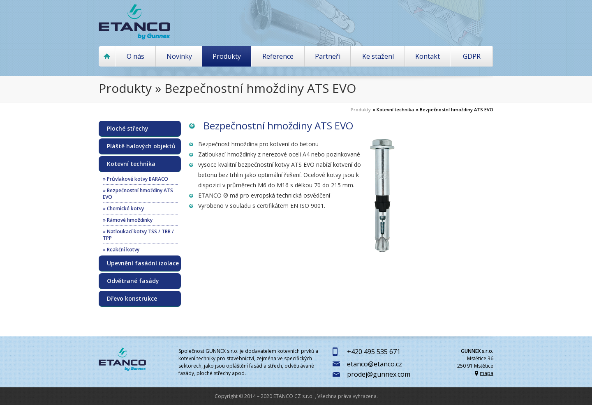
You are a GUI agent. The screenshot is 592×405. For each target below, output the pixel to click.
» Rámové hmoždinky (128, 219)
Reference (278, 56)
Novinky (179, 56)
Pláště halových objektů (141, 146)
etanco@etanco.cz (374, 363)
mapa (486, 373)
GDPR (472, 56)
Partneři (327, 56)
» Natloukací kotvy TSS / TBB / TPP (138, 235)
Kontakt (427, 56)
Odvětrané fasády (133, 281)
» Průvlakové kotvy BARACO (135, 178)
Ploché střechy (127, 128)
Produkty (227, 56)
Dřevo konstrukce (132, 298)
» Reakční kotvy (121, 249)
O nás (135, 56)
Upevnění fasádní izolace (143, 263)
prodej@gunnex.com (378, 374)
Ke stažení (378, 56)
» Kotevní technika (393, 109)
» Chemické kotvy (123, 208)
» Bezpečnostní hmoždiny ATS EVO (454, 109)
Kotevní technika (131, 164)
